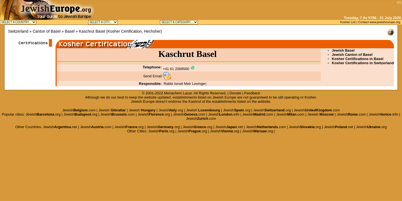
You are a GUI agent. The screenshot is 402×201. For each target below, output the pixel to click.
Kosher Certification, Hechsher (134, 31)
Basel (70, 31)
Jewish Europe (224, 97)
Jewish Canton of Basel (352, 54)
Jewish (112, 110)
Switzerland (18, 31)
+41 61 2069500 (176, 69)
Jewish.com (78, 110)
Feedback (252, 93)
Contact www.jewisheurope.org (379, 22)
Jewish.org (171, 110)
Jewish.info (223, 114)
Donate (235, 93)
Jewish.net (60, 127)
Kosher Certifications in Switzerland (363, 63)
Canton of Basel (47, 31)
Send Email (152, 76)
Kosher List (348, 22)
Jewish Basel (343, 50)
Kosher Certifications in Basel (358, 59)
